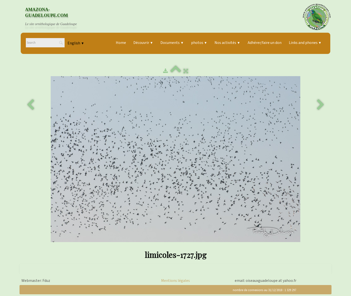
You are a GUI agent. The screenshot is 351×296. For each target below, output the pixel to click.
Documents (172, 42)
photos (199, 42)
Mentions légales (175, 280)
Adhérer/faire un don (265, 42)
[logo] (55, 17)
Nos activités (227, 42)
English (76, 43)
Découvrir (143, 42)
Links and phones (305, 42)
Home (121, 42)
